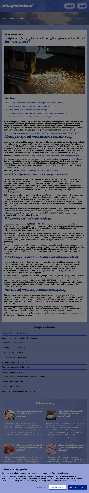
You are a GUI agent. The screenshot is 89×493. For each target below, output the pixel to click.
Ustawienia (41, 487)
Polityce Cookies (71, 480)
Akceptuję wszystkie (77, 487)
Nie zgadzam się (58, 487)
